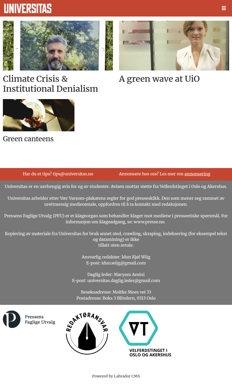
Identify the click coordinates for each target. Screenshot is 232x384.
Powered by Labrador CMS (116, 376)
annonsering (198, 173)
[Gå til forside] (27, 8)
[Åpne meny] (224, 8)
